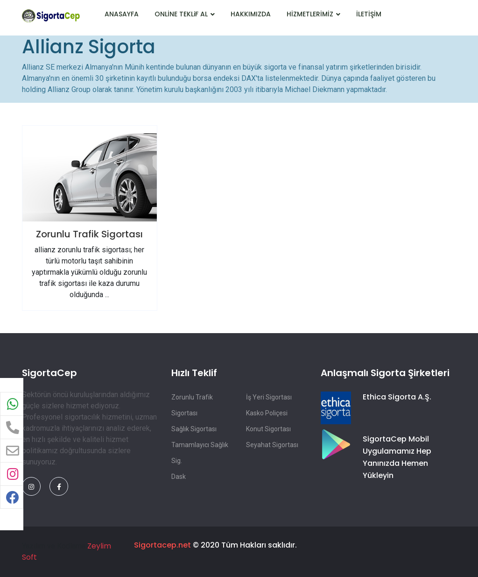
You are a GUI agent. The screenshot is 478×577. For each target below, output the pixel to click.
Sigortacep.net (162, 545)
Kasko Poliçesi (267, 413)
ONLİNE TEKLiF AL (185, 14)
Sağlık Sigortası (194, 429)
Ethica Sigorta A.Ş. (397, 397)
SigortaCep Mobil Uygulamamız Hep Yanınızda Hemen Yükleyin (397, 457)
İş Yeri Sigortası (269, 397)
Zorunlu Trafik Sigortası (89, 234)
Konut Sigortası (268, 429)
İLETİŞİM (368, 14)
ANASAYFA (122, 14)
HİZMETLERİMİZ (313, 14)
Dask (178, 476)
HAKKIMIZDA (251, 14)
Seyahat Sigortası (272, 445)
